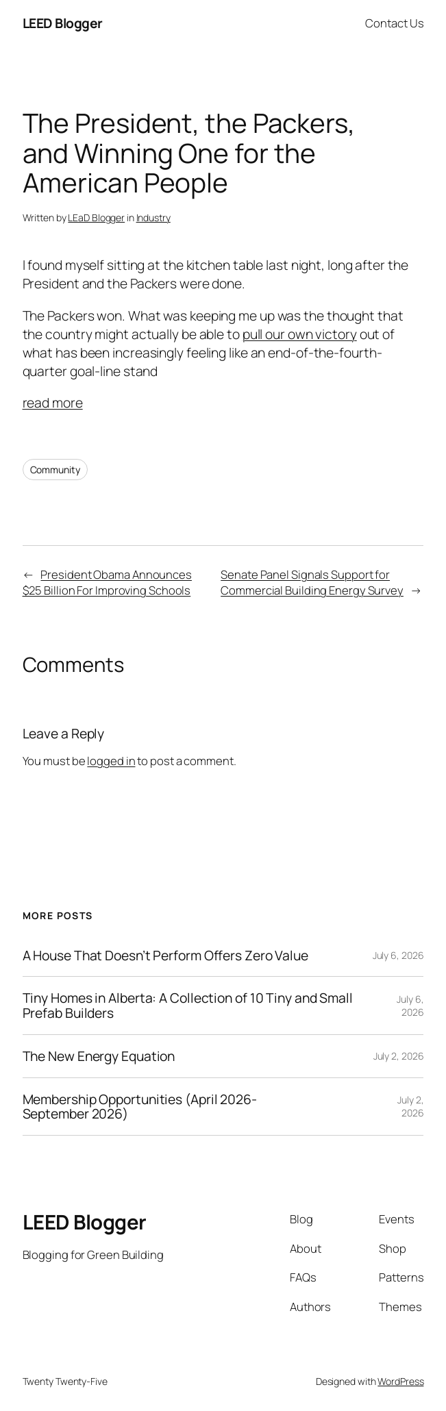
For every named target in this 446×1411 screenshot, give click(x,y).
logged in (111, 761)
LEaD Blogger (96, 217)
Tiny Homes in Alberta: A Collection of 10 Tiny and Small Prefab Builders (188, 1005)
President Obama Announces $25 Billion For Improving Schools (107, 582)
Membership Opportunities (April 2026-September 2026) (140, 1106)
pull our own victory (300, 334)
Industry (153, 217)
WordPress (400, 1381)
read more (53, 402)
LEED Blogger (63, 23)
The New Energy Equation (99, 1056)
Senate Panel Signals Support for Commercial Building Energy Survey (312, 582)
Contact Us (394, 23)
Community (55, 469)
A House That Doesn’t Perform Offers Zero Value (165, 955)
